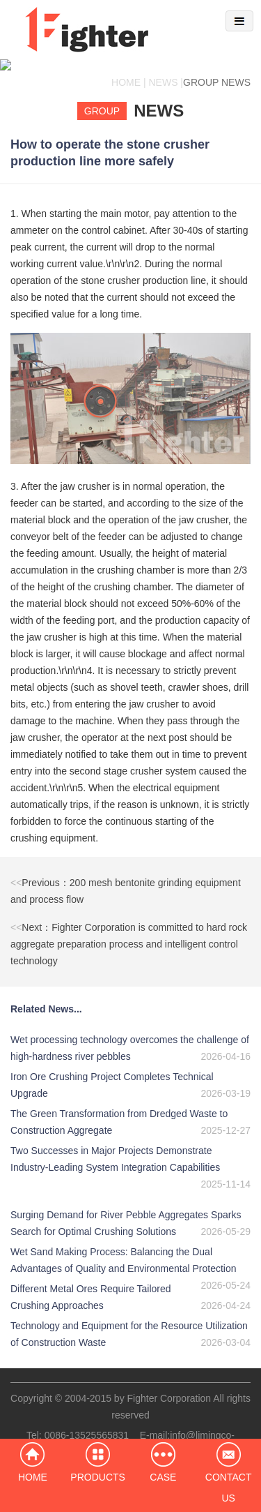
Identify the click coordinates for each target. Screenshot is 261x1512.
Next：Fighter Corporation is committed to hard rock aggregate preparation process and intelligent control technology (128, 933)
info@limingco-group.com (171, 1432)
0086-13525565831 (87, 1424)
